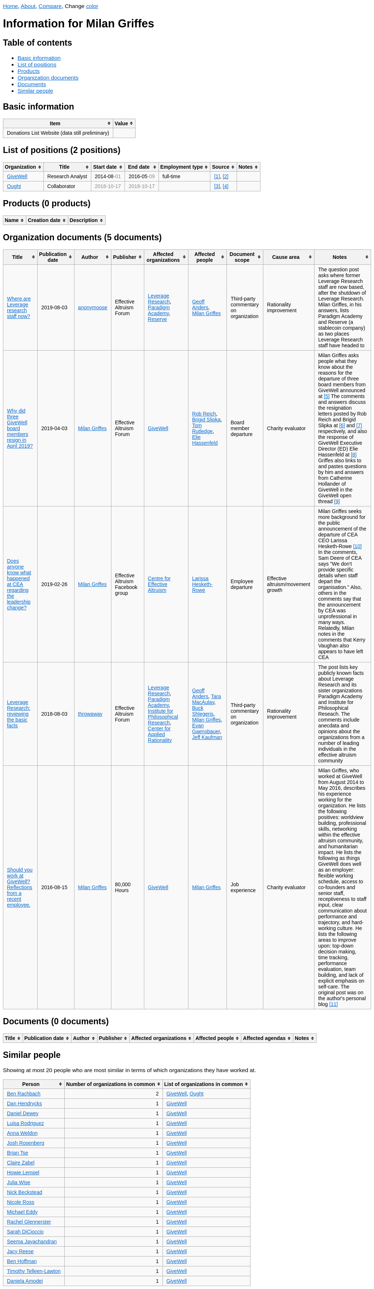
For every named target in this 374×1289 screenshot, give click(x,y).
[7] (359, 425)
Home (10, 6)
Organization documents (48, 77)
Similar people (35, 91)
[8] (354, 455)
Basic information (39, 58)
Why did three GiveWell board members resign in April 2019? (20, 428)
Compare (50, 6)
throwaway (90, 714)
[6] (342, 425)
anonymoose (92, 307)
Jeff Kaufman (207, 737)
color (92, 6)
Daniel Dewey (22, 1113)
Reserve (157, 319)
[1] (217, 176)
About (28, 6)
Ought (14, 186)
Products (29, 71)
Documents (32, 84)
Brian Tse (17, 1153)
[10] (357, 546)
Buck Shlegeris (202, 711)
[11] (333, 1004)
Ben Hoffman (22, 1261)
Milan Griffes (206, 313)
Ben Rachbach (24, 1094)
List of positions (37, 64)
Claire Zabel (20, 1163)
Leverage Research (159, 299)
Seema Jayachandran (32, 1241)
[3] (217, 186)
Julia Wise (18, 1182)
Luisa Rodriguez (25, 1123)
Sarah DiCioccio (25, 1232)
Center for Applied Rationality (160, 734)
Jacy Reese (20, 1251)
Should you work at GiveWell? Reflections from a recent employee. (20, 887)
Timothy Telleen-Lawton (34, 1271)
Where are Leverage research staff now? (19, 307)
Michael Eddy (22, 1212)
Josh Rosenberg (25, 1143)
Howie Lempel (23, 1172)
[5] (327, 396)
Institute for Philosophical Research (163, 717)
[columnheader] (58, 123)
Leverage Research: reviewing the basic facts (18, 713)
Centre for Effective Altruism (159, 584)
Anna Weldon (22, 1133)
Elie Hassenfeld (205, 440)
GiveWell (17, 176)
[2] (226, 176)
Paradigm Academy (159, 310)
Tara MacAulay (206, 699)
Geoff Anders (200, 304)
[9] (337, 501)
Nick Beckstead (24, 1192)
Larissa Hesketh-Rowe (202, 584)
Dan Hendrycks (24, 1103)
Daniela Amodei (25, 1281)
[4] (226, 186)
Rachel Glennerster (29, 1222)
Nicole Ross (20, 1202)
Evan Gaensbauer (206, 728)
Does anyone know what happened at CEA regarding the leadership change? (19, 584)
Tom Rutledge (202, 428)
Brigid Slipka (206, 419)
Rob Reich (204, 414)
